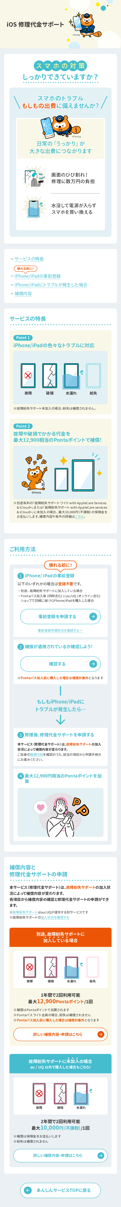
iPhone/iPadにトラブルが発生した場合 (51, 284)
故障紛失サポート (25, 912)
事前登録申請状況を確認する (60, 630)
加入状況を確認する (55, 917)
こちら (79, 516)
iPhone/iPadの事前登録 (38, 276)
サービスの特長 (29, 258)
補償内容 (23, 293)
